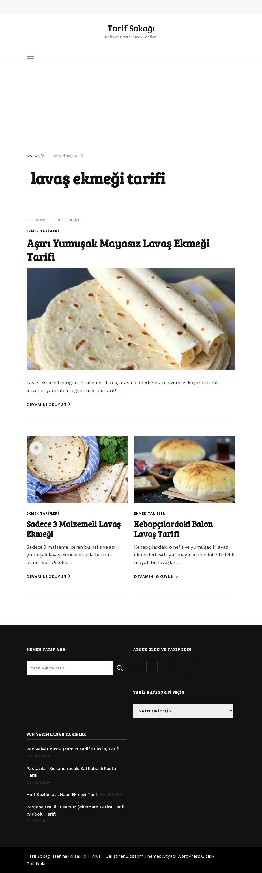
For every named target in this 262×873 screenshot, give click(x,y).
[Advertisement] (131, 106)
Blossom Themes (143, 856)
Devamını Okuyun (49, 404)
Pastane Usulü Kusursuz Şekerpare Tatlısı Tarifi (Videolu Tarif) (75, 810)
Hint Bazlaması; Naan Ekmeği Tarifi (62, 794)
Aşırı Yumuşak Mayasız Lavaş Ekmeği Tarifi (118, 250)
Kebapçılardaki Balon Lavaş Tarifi (173, 528)
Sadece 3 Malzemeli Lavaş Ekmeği (74, 528)
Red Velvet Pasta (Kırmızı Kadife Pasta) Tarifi (73, 749)
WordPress (188, 856)
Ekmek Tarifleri (43, 231)
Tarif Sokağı (131, 28)
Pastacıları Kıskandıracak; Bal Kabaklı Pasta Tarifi (71, 771)
